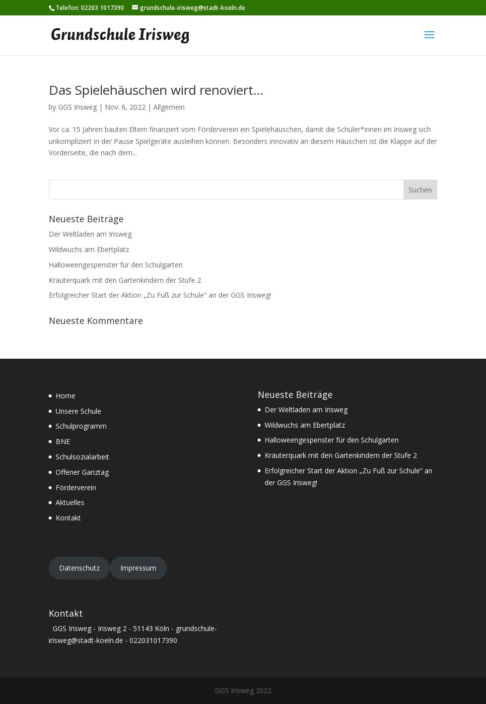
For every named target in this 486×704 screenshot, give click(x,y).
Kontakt (68, 517)
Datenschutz (79, 568)
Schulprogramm (81, 426)
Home (65, 395)
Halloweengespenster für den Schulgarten (116, 264)
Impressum (138, 568)
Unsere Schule (78, 411)
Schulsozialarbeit (82, 456)
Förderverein (76, 487)
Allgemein (169, 107)
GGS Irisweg (77, 107)
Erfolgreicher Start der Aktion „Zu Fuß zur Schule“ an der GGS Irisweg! (160, 295)
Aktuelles (70, 502)
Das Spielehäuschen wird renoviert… (156, 90)
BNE (63, 441)
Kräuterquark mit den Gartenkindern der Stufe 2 (125, 280)
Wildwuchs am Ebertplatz (89, 249)
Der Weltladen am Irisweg (90, 234)
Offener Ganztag (82, 472)
